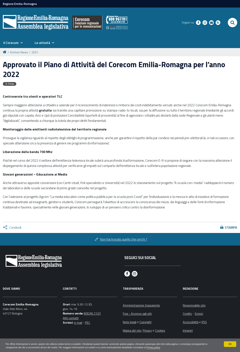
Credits (187, 313)
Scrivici (199, 313)
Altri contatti (71, 318)
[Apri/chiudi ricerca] (232, 22)
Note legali (129, 322)
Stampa (231, 227)
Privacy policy (153, 347)
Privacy (147, 330)
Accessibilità (190, 322)
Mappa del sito (132, 330)
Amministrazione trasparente (141, 305)
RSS (204, 322)
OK (230, 344)
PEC (87, 322)
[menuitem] (13, 42)
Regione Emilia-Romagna (20, 4)
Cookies (160, 330)
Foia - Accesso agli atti (137, 313)
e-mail (78, 322)
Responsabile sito (194, 305)
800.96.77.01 (92, 313)
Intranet (188, 330)
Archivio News (19, 52)
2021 (35, 52)
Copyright (146, 322)
